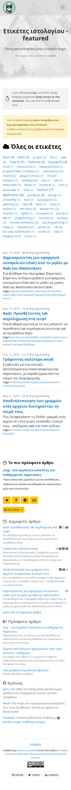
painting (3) (11, 204)
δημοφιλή (39, 294)
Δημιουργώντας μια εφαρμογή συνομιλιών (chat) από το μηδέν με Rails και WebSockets (35, 263)
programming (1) (25, 218)
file (32, 430)
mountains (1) (45, 213)
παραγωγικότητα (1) (51, 166)
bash (12, 337)
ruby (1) (46, 180)
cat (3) (58, 227)
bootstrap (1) (48, 185)
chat (58, 291)
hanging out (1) (12, 236)
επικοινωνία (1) (26, 166)
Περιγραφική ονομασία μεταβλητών (26, 670)
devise (39, 291)
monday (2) (46, 218)
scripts (26, 430)
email (12, 382)
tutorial (50, 294)
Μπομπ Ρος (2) (49, 209)
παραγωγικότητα (40, 382)
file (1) (54, 157)
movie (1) (30, 236)
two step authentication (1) (19, 231)
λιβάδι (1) (27, 213)
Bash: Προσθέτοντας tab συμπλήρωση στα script (25, 316)
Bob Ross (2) (28, 209)
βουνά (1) (62, 213)
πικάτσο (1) (10, 209)
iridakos (35, 744)
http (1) (7, 218)
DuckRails (9, 717)
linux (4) (9, 157)
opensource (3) (53, 171)
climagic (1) (54, 195)
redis (19, 294)
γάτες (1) (41, 204)
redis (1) (29, 190)
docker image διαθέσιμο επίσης (24, 722)
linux (18, 337)
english (51, 55)
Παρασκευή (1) (26, 227)
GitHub (17, 775)
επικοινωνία (23, 382)
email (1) (8, 166)
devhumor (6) (14, 195)
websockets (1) (12, 185)
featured (28, 294)
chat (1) (63, 185)
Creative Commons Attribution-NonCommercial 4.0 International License (36, 754)
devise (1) (30, 185)
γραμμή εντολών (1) (32, 175)
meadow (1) (10, 213)
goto (6, 689)
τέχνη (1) (55, 204)
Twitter (34, 775)
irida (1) (58, 231)
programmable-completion (37, 337)
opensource (60, 337)
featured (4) (36, 162)
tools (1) (29, 199)
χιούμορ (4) (36, 195)
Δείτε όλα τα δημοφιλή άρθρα (22, 612)
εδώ (19, 133)
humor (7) (45, 189)
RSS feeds (12, 510)
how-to (7, 298)
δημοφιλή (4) (57, 162)
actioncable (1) (12, 190)
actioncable (9, 294)
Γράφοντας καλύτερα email (28, 359)
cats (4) (27, 204)
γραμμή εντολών (52, 340)
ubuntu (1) (44, 231)
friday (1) (8, 227)
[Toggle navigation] (62, 7)
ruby (12, 291)
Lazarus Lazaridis (26, 750)
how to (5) (17, 162)
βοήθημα (60, 294)
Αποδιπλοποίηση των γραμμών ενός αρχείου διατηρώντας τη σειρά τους (32, 406)
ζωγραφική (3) (46, 199)
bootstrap (49, 291)
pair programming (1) (55, 222)
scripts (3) (40, 157)
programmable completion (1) (21, 171)
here (14, 105)
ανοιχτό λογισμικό (13, 344)
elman (6, 703)
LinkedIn (51, 775)
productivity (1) (12, 199)
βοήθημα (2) (30, 180)
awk (37, 430)
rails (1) (58, 180)
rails (17, 291)
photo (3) (44, 227)
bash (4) (24, 157)
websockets (28, 291)
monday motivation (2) (24, 222)
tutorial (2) (10, 175)
